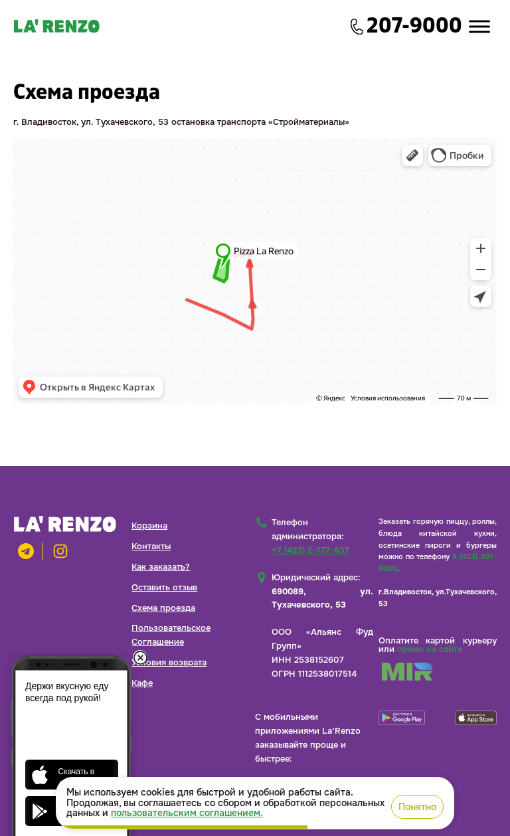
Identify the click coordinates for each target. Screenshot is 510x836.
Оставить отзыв (164, 587)
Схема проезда (163, 608)
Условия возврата (169, 662)
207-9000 (414, 26)
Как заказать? (160, 566)
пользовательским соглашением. (187, 813)
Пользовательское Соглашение (171, 634)
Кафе (142, 683)
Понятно (417, 807)
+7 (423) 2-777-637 (310, 550)
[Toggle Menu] (479, 26)
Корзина (149, 525)
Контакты (151, 546)
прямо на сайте (429, 649)
